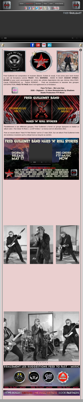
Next (76, 335)
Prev (6, 335)
